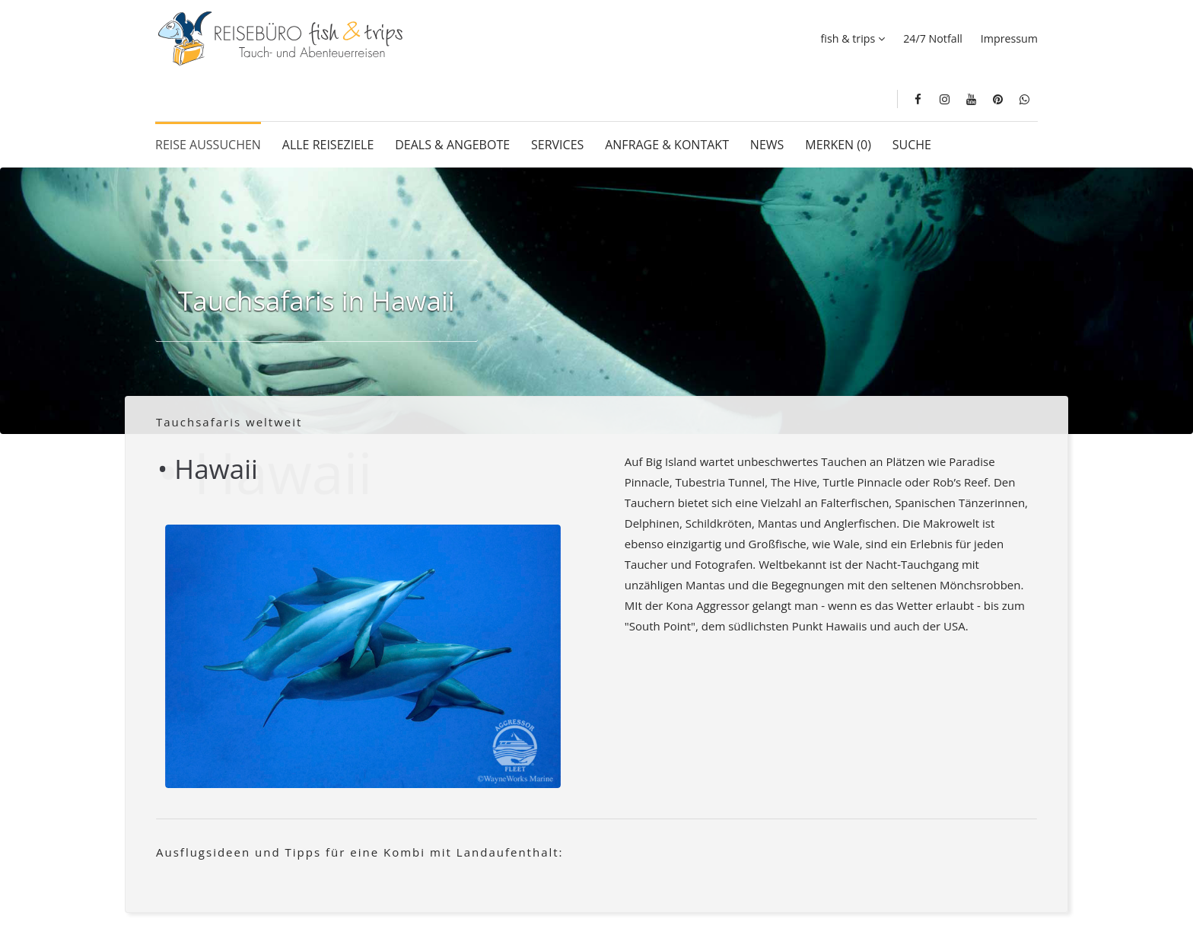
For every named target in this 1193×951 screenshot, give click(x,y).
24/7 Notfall (932, 38)
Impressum (1009, 38)
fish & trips (848, 38)
